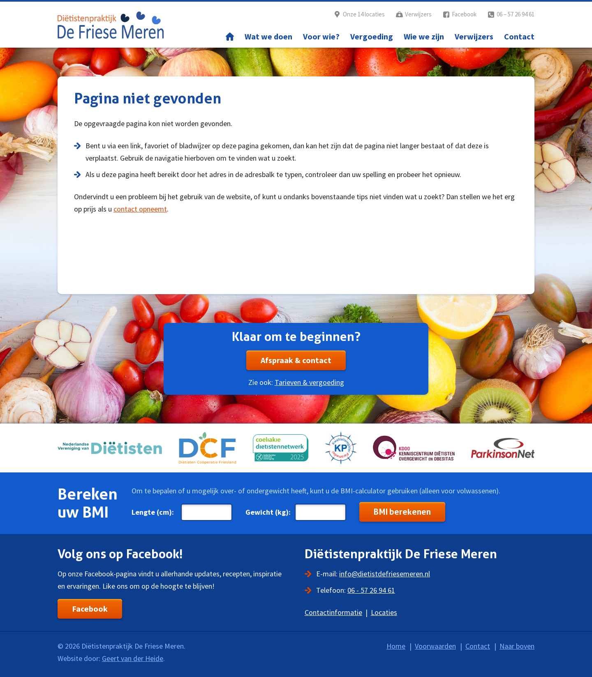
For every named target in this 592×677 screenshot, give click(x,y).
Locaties (384, 612)
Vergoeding (371, 36)
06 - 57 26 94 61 (371, 590)
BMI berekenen (402, 512)
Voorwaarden (435, 646)
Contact (519, 36)
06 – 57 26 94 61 (515, 14)
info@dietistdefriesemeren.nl (384, 573)
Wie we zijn (424, 36)
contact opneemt (140, 209)
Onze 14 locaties (364, 14)
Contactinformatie (333, 612)
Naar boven (517, 646)
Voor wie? (321, 36)
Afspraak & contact (296, 360)
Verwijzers (418, 14)
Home (230, 36)
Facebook (464, 14)
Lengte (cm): (153, 512)
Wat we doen (268, 36)
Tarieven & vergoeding (309, 382)
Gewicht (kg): (268, 512)
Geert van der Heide (132, 658)
